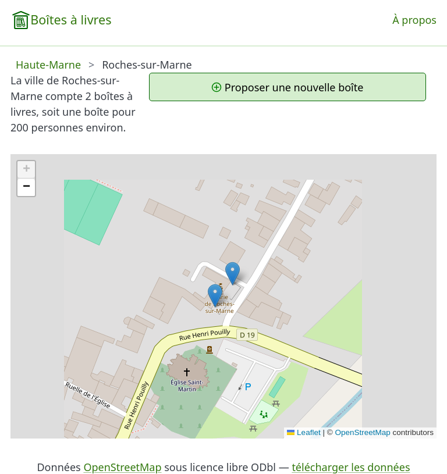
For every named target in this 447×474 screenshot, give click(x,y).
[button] (232, 274)
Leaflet (304, 432)
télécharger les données (351, 467)
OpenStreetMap (362, 432)
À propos (414, 20)
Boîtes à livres (70, 19)
